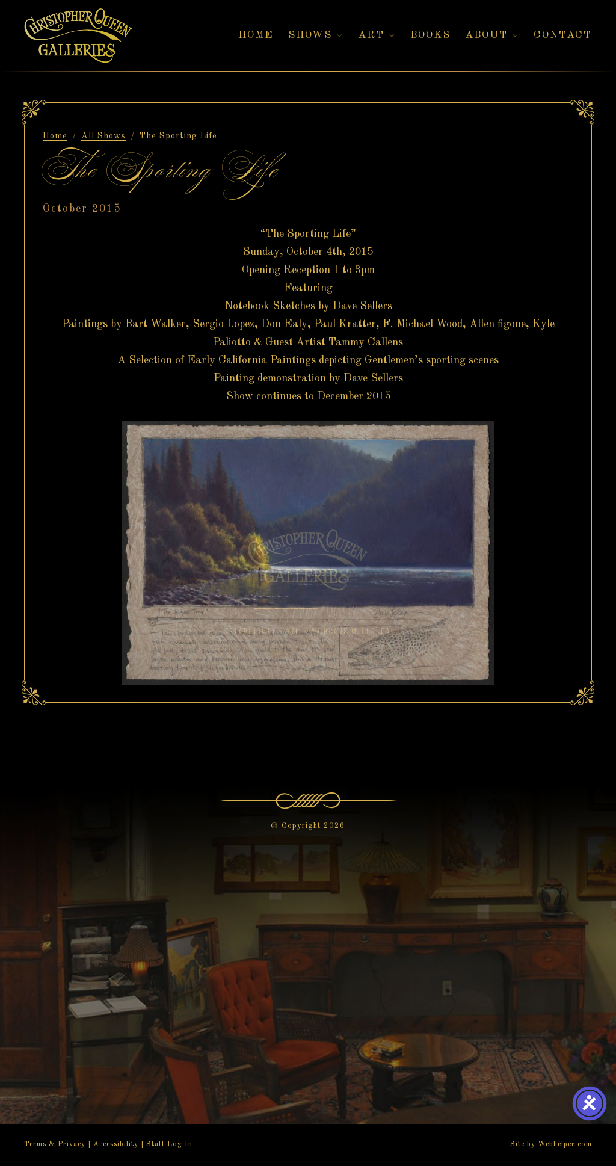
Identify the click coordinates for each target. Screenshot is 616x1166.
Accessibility (115, 1144)
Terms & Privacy (54, 1144)
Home (55, 136)
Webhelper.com (565, 1144)
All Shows (103, 136)
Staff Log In (169, 1144)
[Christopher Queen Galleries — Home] (78, 36)
